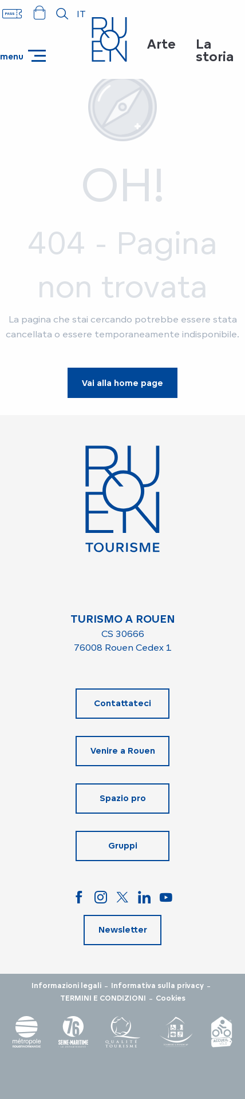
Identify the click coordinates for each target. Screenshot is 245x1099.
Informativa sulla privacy (157, 985)
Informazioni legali (66, 985)
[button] (62, 13)
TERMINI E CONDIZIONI (103, 998)
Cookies (170, 998)
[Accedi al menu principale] (23, 56)
